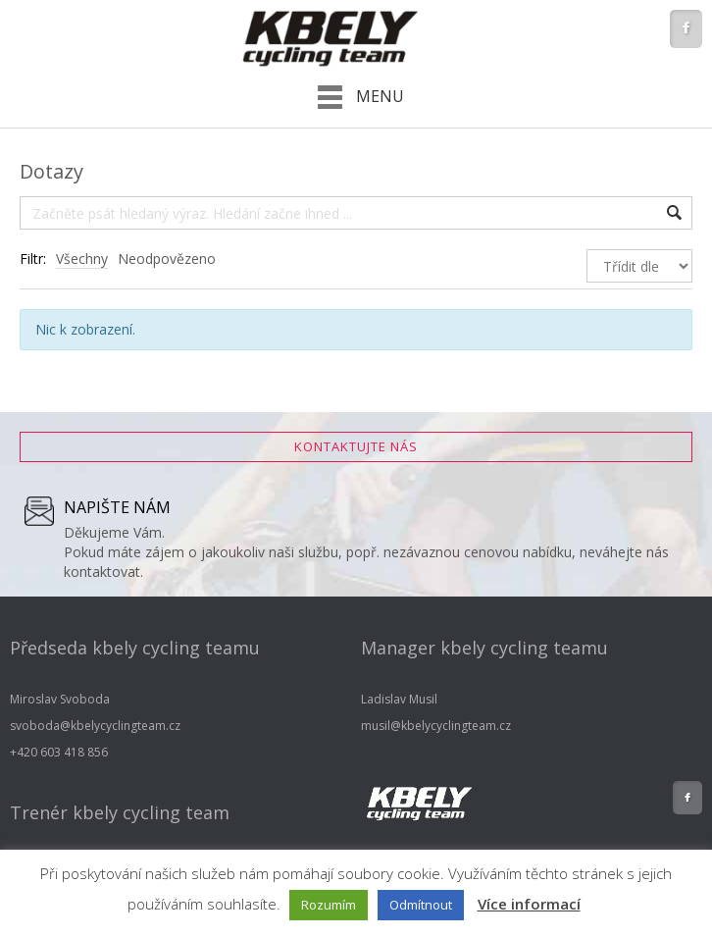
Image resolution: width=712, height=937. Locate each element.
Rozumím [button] (328, 904)
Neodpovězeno (167, 258)
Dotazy (51, 171)
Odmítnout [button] (420, 904)
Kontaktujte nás (356, 446)
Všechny (82, 258)
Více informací (529, 903)
